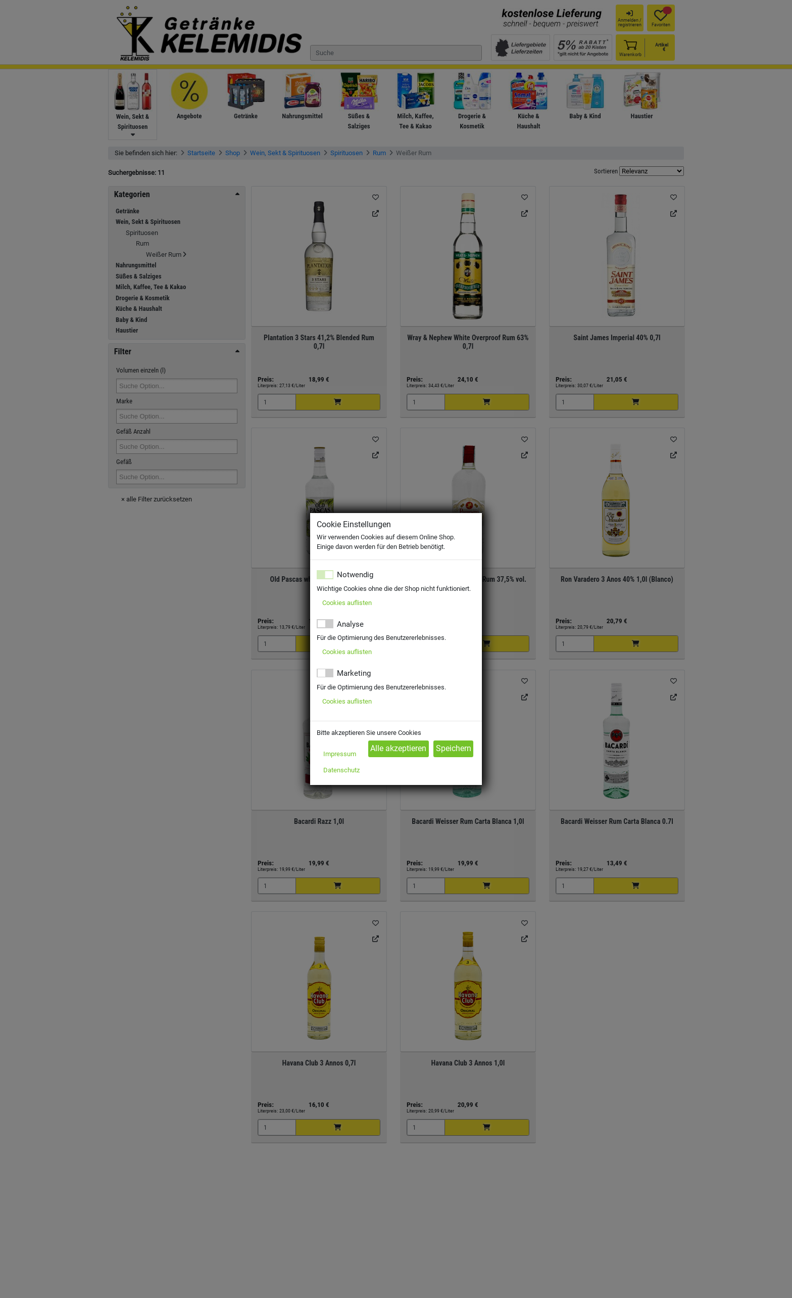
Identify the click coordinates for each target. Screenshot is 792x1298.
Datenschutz (341, 770)
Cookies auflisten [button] (347, 603)
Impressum (339, 754)
